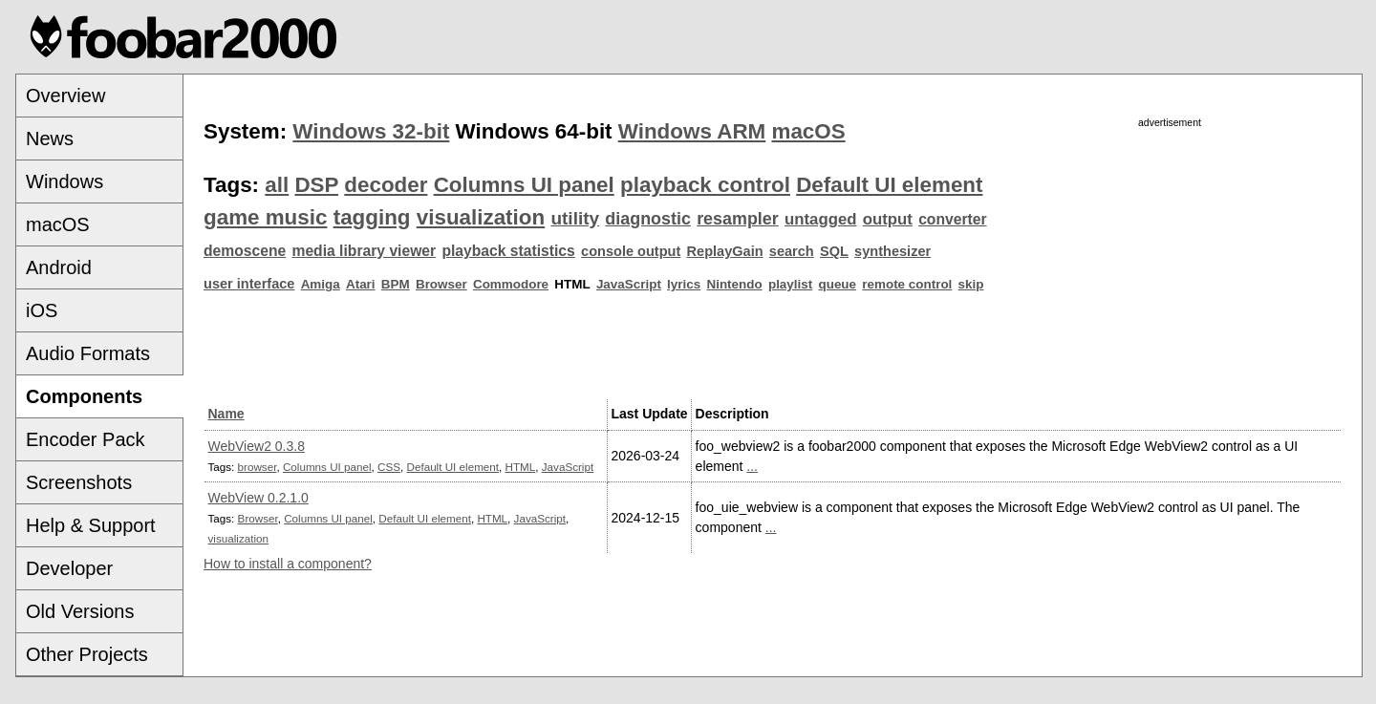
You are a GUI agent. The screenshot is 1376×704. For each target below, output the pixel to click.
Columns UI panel (524, 185)
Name (226, 413)
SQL (834, 251)
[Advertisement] (1170, 264)
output (888, 219)
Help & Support (91, 525)
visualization (481, 217)
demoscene (245, 251)
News (50, 138)
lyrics (683, 284)
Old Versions (80, 611)
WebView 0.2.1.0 (258, 497)
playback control (705, 185)
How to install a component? (288, 563)
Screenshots (79, 482)
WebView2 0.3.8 (256, 446)
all (277, 185)
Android (59, 267)
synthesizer (892, 251)
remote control (907, 284)
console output (630, 251)
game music (265, 217)
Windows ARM (691, 131)
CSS (388, 466)
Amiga (320, 284)
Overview (65, 95)
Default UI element (889, 185)
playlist (790, 284)
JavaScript (628, 284)
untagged (821, 219)
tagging (372, 217)
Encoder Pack (85, 439)
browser (257, 466)
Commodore (510, 284)
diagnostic (648, 218)
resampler (738, 218)
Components (84, 396)
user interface (249, 283)
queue (837, 284)
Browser (441, 284)
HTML (520, 466)
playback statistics (507, 251)
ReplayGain (725, 251)
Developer (69, 568)
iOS (41, 310)
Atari (361, 284)
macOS (58, 224)
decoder (385, 185)
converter (952, 219)
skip (971, 284)
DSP (316, 185)
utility (574, 218)
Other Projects (87, 654)
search (791, 251)
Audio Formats (88, 353)
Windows (64, 181)
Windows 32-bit (370, 131)
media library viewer (363, 251)
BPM (395, 284)
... (752, 466)
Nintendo (734, 284)
